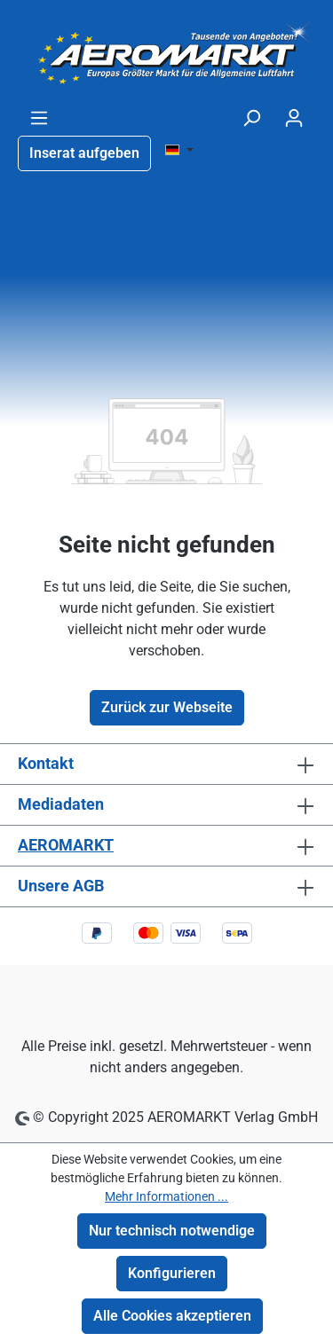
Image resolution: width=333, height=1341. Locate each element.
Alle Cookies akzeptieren (172, 1315)
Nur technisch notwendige (172, 1230)
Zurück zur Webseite (167, 707)
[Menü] (39, 118)
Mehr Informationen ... (166, 1196)
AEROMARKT (66, 844)
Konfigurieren (172, 1273)
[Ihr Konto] (294, 118)
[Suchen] (251, 118)
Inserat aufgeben (84, 153)
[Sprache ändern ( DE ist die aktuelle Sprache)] (179, 151)
